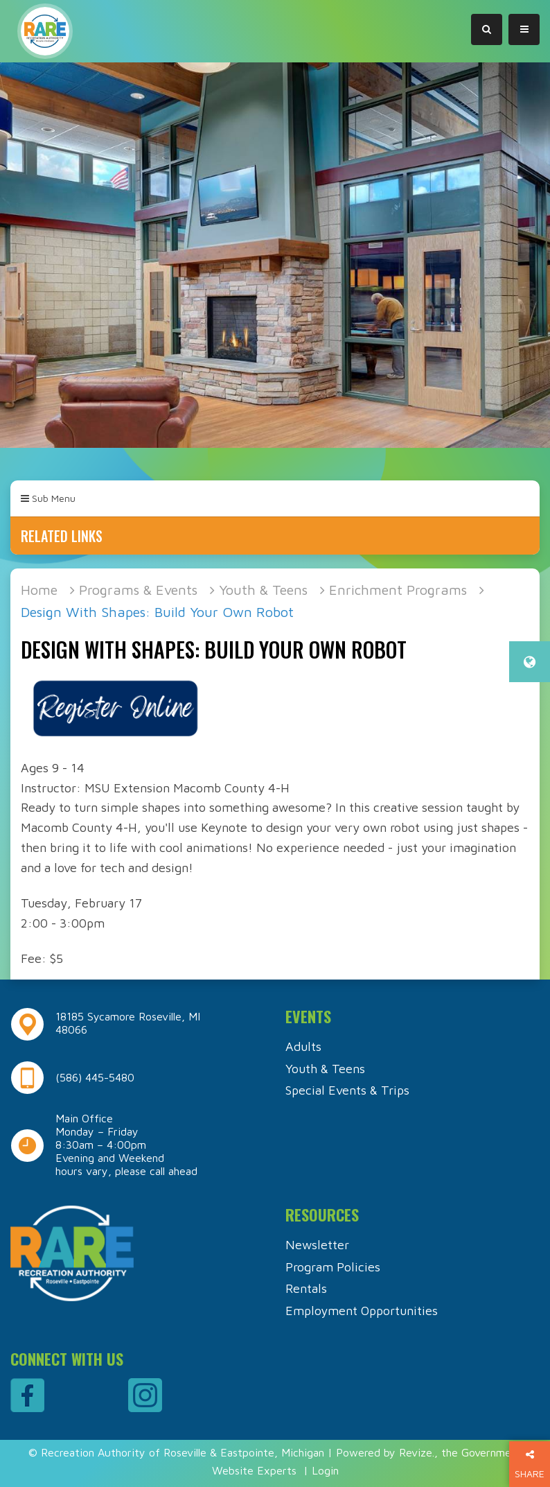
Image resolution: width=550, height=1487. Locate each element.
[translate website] (529, 661)
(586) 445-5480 (94, 1077)
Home (39, 590)
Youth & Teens (263, 590)
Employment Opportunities (361, 1310)
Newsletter (317, 1244)
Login (325, 1470)
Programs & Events (138, 590)
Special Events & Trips (347, 1090)
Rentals (306, 1288)
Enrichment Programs (398, 590)
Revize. (416, 1452)
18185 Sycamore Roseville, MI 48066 (127, 1023)
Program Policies (332, 1267)
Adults (303, 1046)
